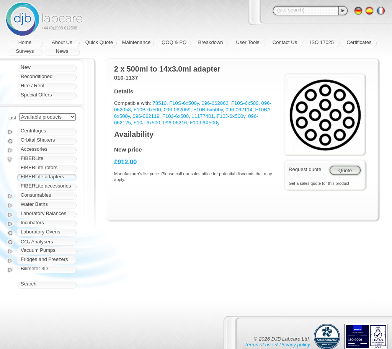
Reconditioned (36, 76)
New (26, 67)
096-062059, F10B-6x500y (193, 110)
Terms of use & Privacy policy (277, 344)
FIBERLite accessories (46, 186)
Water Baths (34, 204)
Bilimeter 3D (34, 268)
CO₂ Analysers (37, 242)
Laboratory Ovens (40, 232)
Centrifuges (33, 131)
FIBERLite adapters (42, 176)
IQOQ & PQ (173, 42)
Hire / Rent (32, 85)
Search (28, 284)
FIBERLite (32, 158)
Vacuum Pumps (38, 250)
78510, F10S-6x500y (176, 103)
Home (25, 42)
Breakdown (210, 42)
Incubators (32, 222)
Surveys (25, 51)
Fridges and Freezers (44, 259)
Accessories (34, 149)
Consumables (36, 195)
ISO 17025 (322, 42)
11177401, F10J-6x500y (218, 116)
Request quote (305, 169)
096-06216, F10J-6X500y (191, 123)
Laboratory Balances (43, 213)
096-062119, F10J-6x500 (161, 116)
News (62, 51)
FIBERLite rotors (39, 167)
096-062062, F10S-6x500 (230, 103)
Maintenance (136, 42)
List (12, 118)
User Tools (247, 42)
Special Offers (36, 95)
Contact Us (285, 42)
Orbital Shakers (38, 140)
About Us (62, 42)
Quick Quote (99, 42)
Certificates (358, 42)
